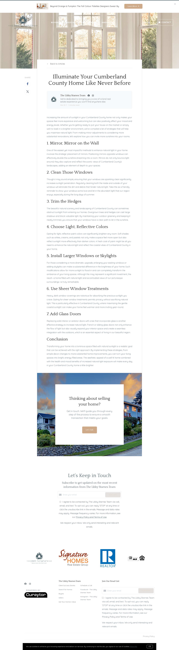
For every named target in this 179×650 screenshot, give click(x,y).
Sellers (61, 598)
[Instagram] (30, 583)
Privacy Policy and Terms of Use (91, 517)
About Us (107, 22)
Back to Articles (57, 63)
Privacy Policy (149, 636)
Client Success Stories (67, 585)
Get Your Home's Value (67, 602)
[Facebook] (25, 583)
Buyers (55, 22)
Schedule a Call (86, 585)
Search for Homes (65, 590)
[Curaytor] (35, 597)
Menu (146, 22)
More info (133, 646)
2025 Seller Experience (80, 22)
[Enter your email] (83, 494)
